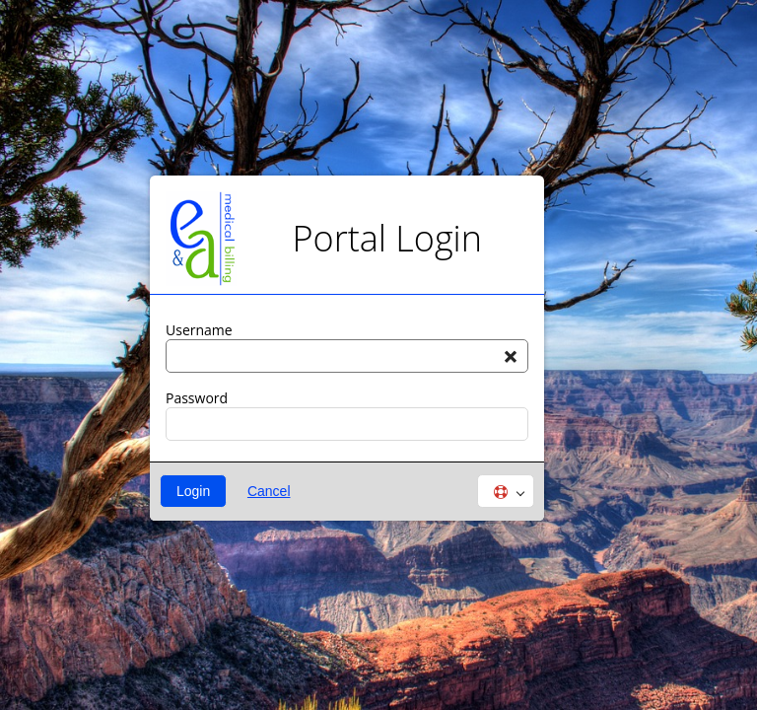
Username (199, 330)
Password (197, 398)
